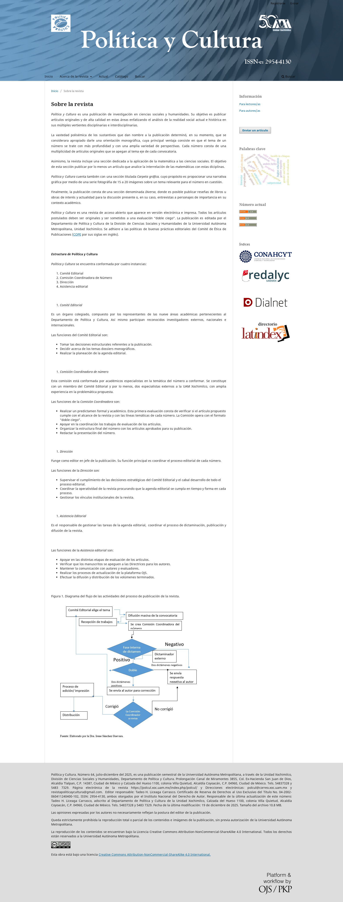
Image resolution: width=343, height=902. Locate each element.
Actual (103, 76)
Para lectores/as (249, 104)
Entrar (294, 3)
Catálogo (121, 76)
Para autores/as (249, 111)
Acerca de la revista (74, 76)
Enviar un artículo (255, 130)
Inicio (49, 76)
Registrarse (278, 3)
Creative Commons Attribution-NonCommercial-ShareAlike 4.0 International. (155, 854)
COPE (77, 234)
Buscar (140, 76)
